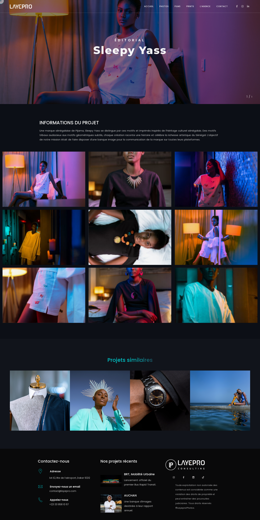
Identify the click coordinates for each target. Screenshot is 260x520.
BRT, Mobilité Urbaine (139, 474)
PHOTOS (164, 6)
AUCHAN (130, 495)
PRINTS (190, 6)
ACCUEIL (149, 6)
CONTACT (222, 6)
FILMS (178, 6)
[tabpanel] (130, 52)
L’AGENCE (205, 6)
